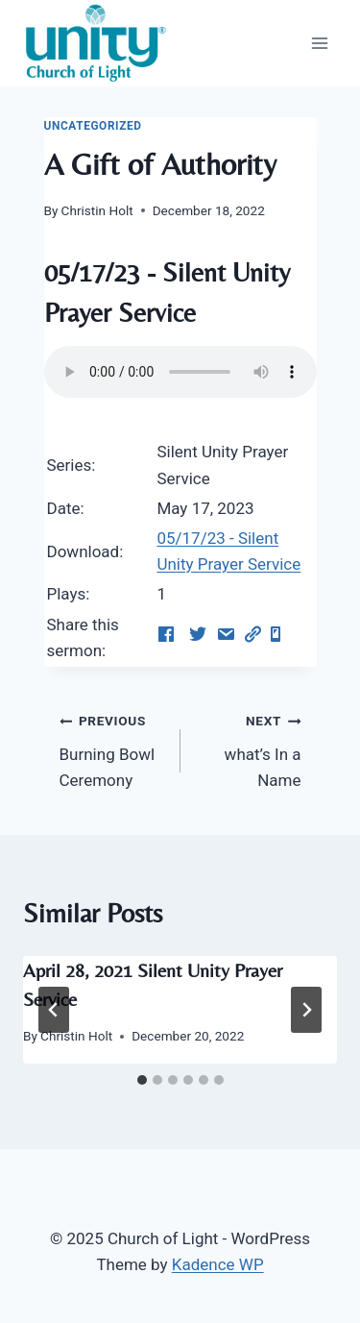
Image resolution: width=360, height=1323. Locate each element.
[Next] (306, 1010)
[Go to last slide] (53, 1010)
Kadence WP (218, 1264)
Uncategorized (93, 126)
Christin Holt (97, 210)
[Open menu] (319, 43)
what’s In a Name (249, 748)
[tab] (142, 1080)
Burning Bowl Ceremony (112, 748)
